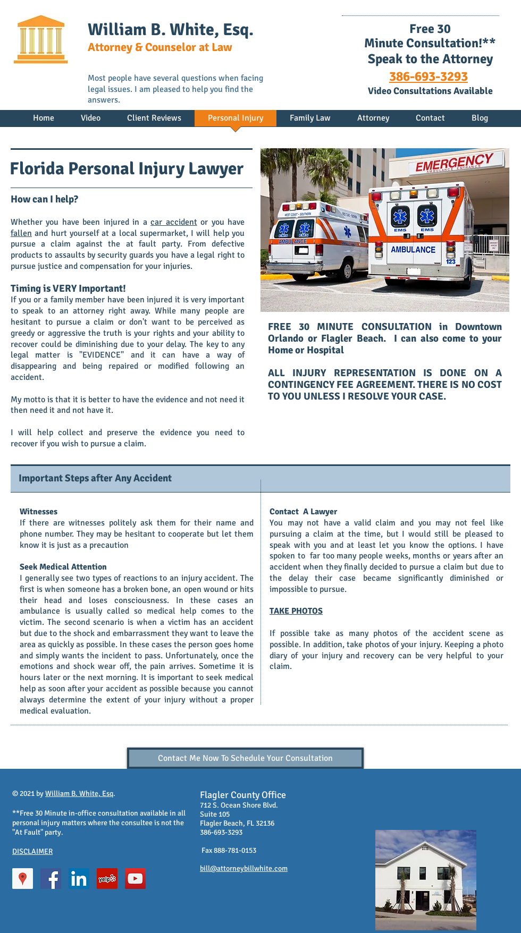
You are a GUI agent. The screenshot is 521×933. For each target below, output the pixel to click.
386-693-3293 (428, 76)
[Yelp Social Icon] (107, 878)
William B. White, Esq (79, 793)
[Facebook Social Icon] (50, 878)
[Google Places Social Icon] (22, 878)
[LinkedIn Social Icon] (79, 878)
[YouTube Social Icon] (135, 878)
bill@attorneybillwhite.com (244, 868)
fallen (21, 233)
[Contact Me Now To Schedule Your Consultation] (245, 758)
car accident (173, 222)
